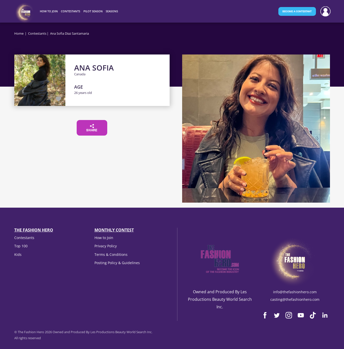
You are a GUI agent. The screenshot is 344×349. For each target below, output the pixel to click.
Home (19, 33)
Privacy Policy (105, 246)
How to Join (103, 237)
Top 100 (21, 246)
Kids (18, 254)
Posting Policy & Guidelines (117, 262)
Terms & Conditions (111, 254)
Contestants (37, 33)
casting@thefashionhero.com (294, 299)
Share (91, 128)
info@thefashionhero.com (295, 291)
